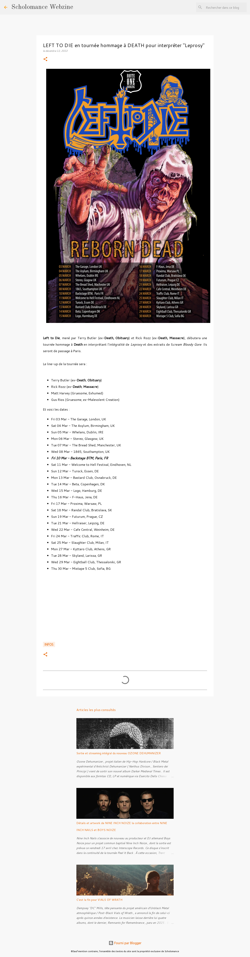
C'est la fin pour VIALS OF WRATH (99, 900)
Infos (49, 644)
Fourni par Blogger (125, 943)
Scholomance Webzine (42, 7)
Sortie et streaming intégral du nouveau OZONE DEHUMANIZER (118, 753)
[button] (45, 59)
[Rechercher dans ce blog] (225, 7)
